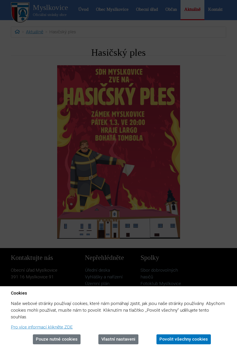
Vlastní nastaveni (118, 339)
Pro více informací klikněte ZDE (42, 327)
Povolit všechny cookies (183, 339)
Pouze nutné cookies (57, 339)
